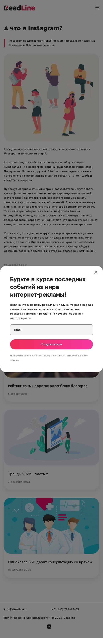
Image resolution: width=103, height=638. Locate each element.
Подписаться (51, 344)
